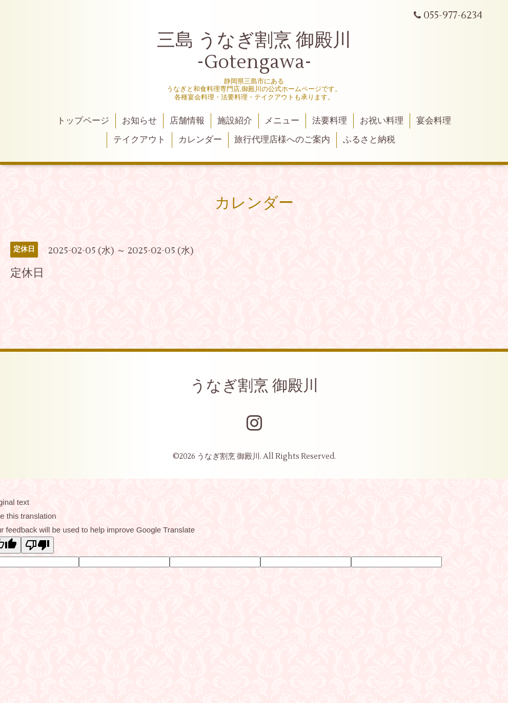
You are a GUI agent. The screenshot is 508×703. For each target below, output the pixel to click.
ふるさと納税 (369, 139)
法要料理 (329, 120)
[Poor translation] (37, 545)
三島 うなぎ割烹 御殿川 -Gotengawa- (254, 51)
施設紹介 (234, 120)
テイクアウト (139, 139)
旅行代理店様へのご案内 (282, 139)
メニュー (282, 120)
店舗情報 (187, 120)
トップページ (83, 120)
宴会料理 (433, 120)
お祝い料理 (381, 120)
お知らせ (139, 120)
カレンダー (200, 139)
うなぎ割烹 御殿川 (254, 386)
